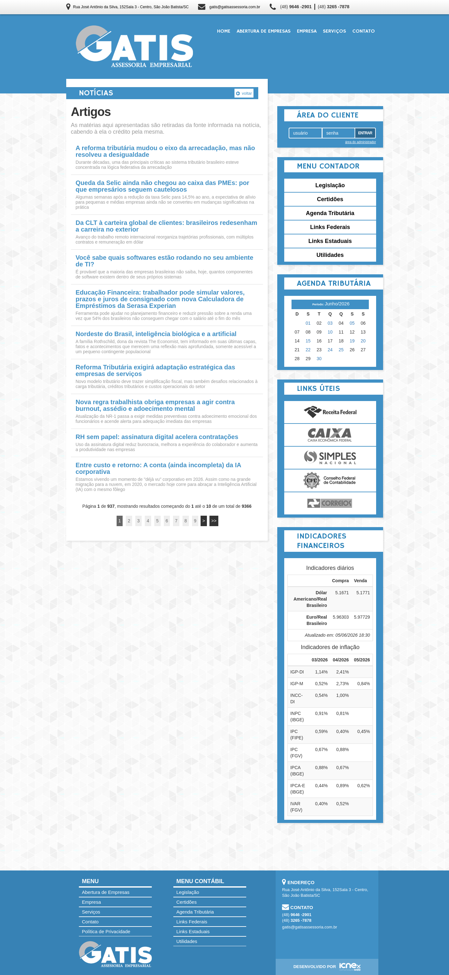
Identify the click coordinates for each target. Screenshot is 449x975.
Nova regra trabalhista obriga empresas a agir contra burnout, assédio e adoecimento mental (155, 405)
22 (308, 349)
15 (308, 340)
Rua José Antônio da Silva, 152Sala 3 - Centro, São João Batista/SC (131, 7)
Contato (363, 31)
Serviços (334, 31)
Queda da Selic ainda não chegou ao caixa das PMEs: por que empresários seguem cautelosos (162, 186)
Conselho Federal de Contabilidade (330, 480)
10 (330, 332)
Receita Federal (330, 412)
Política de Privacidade (106, 931)
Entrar (365, 133)
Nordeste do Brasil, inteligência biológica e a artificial (156, 334)
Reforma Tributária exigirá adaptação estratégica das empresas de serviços (155, 370)
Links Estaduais (330, 241)
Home (223, 31)
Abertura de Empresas (264, 31)
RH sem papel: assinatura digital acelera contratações (157, 437)
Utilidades (330, 255)
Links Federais (330, 227)
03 (330, 323)
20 (363, 340)
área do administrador (360, 142)
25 (341, 349)
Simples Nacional (330, 458)
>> (213, 520)
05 (352, 323)
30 (319, 358)
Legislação (330, 185)
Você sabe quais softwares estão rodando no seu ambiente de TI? (164, 261)
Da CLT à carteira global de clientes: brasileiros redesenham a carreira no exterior (166, 226)
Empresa (307, 31)
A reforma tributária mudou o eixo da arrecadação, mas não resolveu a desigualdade (165, 151)
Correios (330, 503)
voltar (244, 93)
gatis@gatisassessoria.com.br (234, 7)
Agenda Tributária (330, 213)
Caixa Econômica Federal (330, 435)
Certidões (330, 199)
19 (352, 340)
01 (308, 323)
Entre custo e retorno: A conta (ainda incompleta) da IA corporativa (158, 468)
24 (330, 349)
